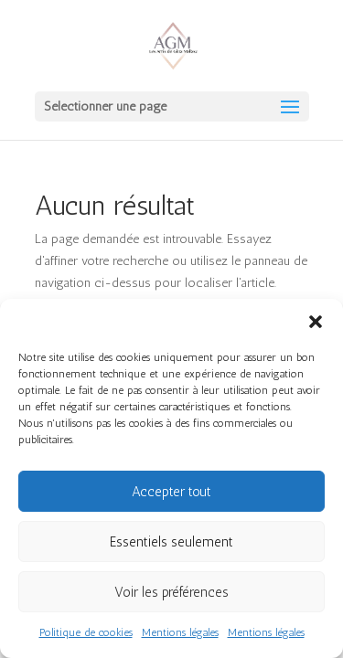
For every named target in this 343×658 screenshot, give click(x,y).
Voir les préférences (171, 592)
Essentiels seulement (171, 542)
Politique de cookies (86, 632)
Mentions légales (180, 632)
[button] (315, 322)
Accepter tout (171, 491)
